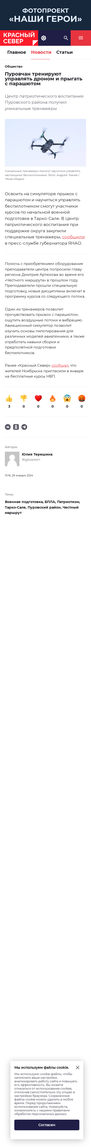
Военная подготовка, (25, 502)
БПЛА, (51, 502)
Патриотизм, (68, 502)
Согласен (46, 1125)
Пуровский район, (45, 507)
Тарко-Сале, (16, 507)
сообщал (59, 365)
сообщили (73, 236)
